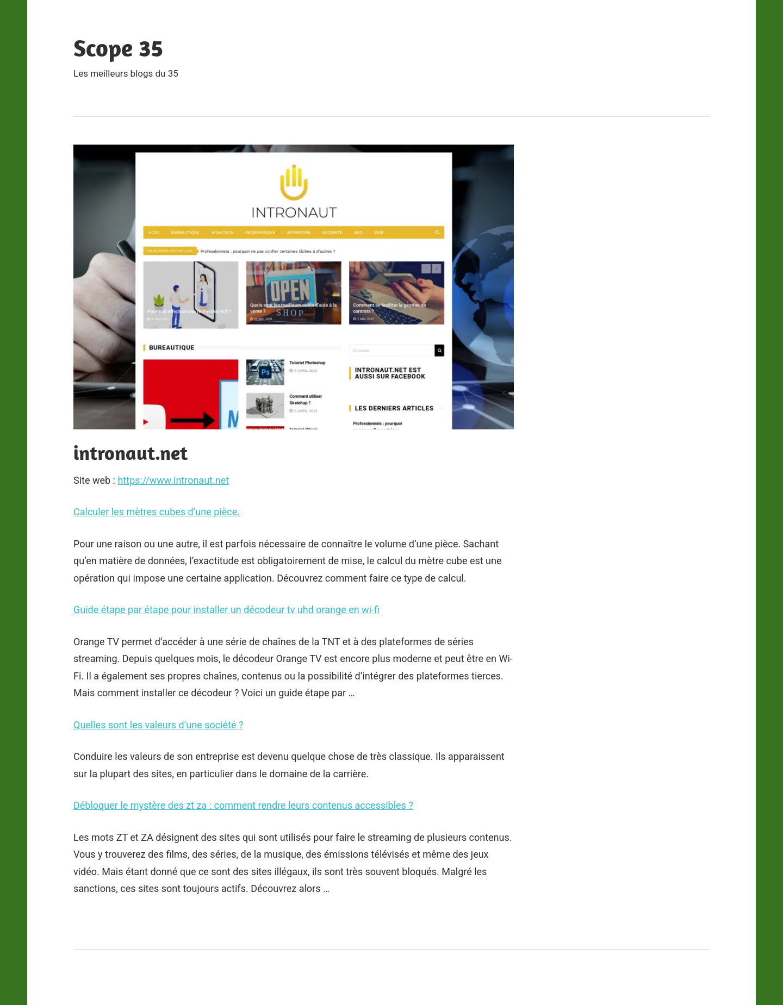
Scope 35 (118, 48)
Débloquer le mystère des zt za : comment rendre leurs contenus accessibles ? (243, 805)
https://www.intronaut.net (173, 480)
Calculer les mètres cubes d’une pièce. (156, 511)
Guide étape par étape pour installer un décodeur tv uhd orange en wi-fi (226, 609)
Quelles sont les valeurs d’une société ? (158, 725)
